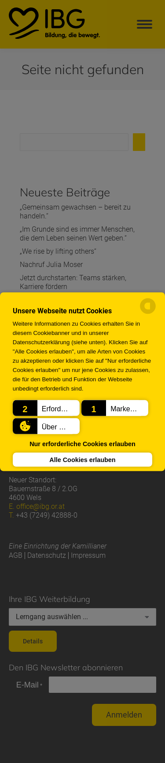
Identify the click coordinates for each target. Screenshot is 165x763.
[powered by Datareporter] (148, 312)
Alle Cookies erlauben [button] (82, 459)
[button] (46, 408)
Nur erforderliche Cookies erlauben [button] (82, 443)
